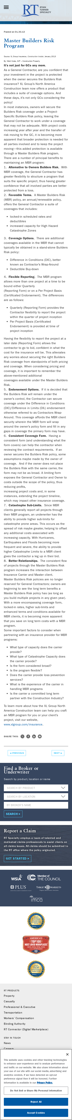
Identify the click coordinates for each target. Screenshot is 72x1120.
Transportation (13, 1012)
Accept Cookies (36, 1112)
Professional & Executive (20, 1007)
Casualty (9, 1001)
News (7, 1043)
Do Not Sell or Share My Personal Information (36, 1090)
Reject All (36, 1101)
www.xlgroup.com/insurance (23, 724)
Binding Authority (14, 1024)
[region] (36, 1084)
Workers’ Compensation (19, 1018)
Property (9, 996)
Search (12, 814)
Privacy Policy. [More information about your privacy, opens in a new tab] (45, 1082)
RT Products (11, 990)
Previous (18, 753)
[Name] (36, 805)
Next (57, 753)
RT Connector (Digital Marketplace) (26, 1029)
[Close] (67, 1054)
